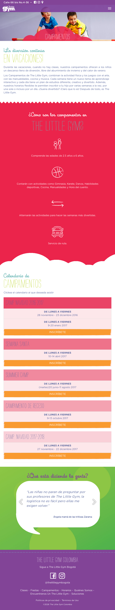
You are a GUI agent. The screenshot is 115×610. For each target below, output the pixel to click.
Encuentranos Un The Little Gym (50, 594)
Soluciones (77, 594)
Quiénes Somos (84, 590)
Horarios (67, 590)
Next (95, 502)
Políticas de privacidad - (48, 600)
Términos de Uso (70, 600)
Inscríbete (57, 332)
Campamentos (51, 590)
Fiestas (36, 590)
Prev (19, 502)
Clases (24, 590)
